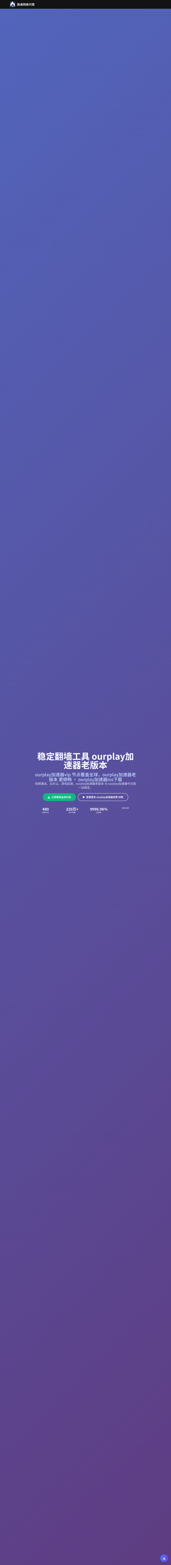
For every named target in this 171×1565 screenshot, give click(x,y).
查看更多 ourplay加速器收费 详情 (103, 797)
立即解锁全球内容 (59, 797)
